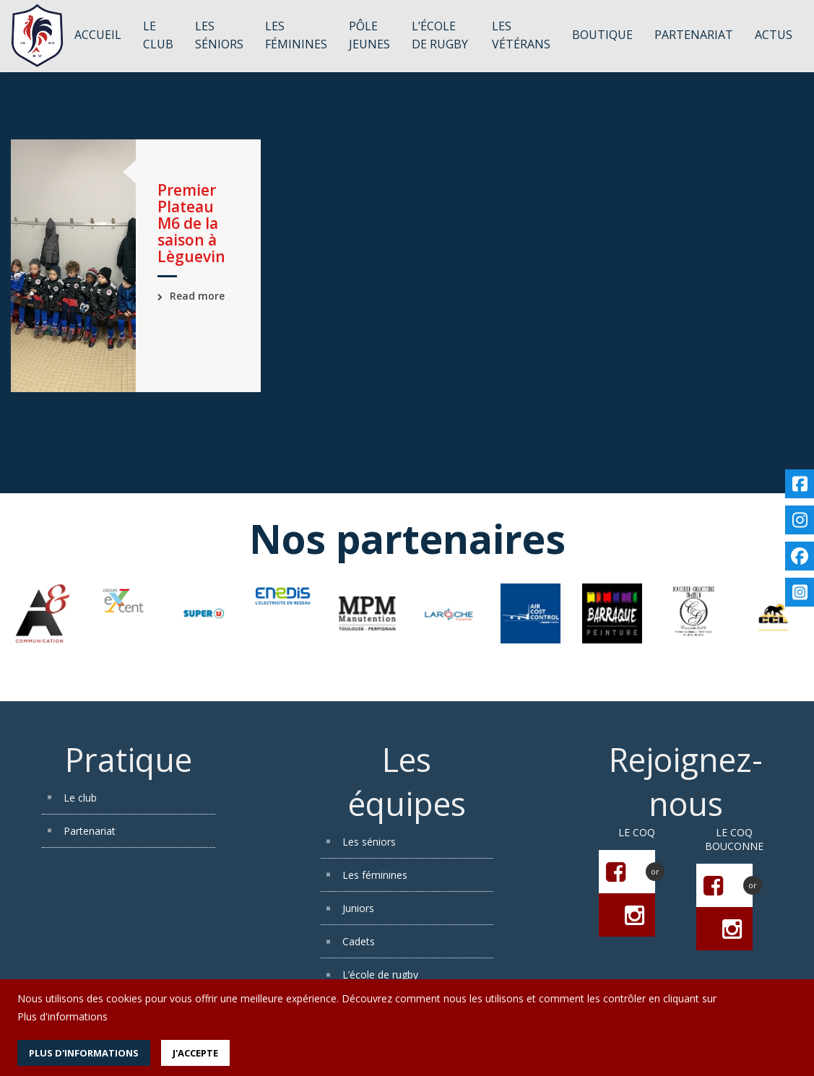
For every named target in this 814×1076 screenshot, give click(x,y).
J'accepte (195, 1052)
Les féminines (374, 875)
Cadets (358, 941)
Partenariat (90, 831)
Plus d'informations (62, 1016)
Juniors (358, 908)
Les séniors (369, 842)
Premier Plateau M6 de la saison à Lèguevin (191, 223)
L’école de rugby (380, 974)
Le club (80, 797)
